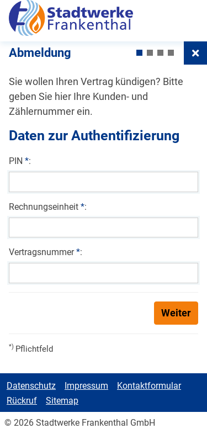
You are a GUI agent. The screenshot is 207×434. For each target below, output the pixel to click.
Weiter (176, 313)
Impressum (86, 385)
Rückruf (22, 400)
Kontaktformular (149, 385)
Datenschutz (31, 385)
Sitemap (62, 400)
